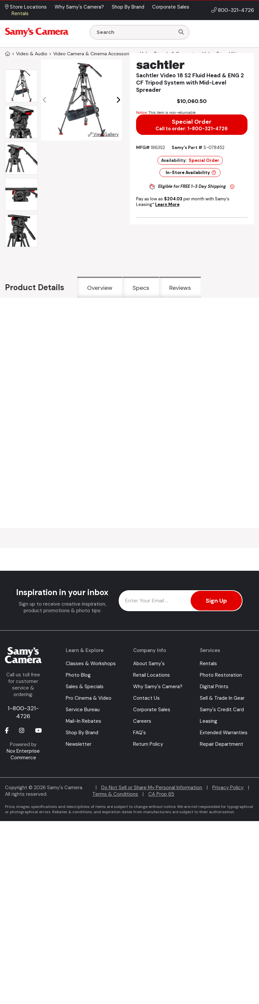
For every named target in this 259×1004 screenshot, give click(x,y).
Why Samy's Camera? (157, 686)
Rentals (208, 663)
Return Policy (148, 744)
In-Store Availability (191, 172)
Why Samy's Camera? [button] (79, 7)
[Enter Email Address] (180, 601)
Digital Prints (214, 686)
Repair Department (221, 744)
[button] (118, 100)
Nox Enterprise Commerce (23, 754)
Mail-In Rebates (83, 721)
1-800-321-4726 (23, 712)
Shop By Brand (82, 732)
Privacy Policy (228, 787)
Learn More (167, 204)
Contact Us (146, 698)
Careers (142, 721)
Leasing (208, 721)
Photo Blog (78, 675)
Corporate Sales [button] (170, 7)
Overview (99, 288)
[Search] (181, 32)
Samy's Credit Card (222, 709)
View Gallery (103, 134)
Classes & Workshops (91, 663)
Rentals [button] (20, 13)
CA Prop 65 (161, 794)
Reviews (180, 288)
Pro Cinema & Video (88, 698)
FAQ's (139, 732)
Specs (140, 288)
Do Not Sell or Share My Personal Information (151, 787)
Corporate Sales (151, 709)
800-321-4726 (236, 10)
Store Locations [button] (26, 7)
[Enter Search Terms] (135, 32)
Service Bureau (83, 709)
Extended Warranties (223, 732)
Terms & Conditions (115, 794)
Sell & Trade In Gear (222, 698)
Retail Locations (151, 675)
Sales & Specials (85, 686)
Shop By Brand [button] (128, 7)
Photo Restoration (221, 675)
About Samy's (149, 663)
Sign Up (216, 601)
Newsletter (78, 744)
